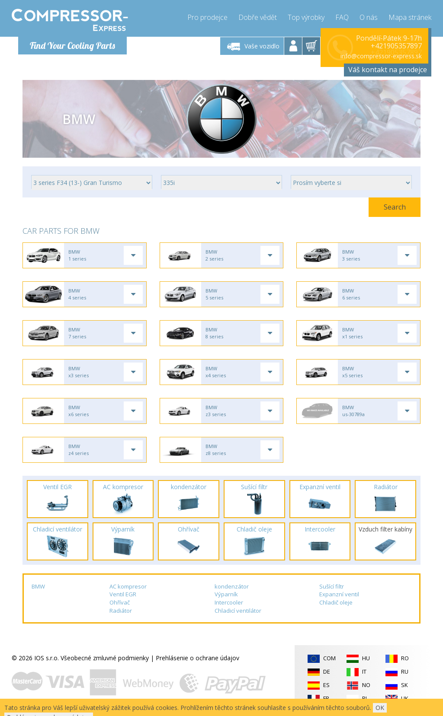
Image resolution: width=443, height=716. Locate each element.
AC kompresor (128, 586)
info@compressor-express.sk (381, 56)
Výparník (226, 594)
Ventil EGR (122, 594)
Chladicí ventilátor (238, 610)
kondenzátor (232, 586)
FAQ (342, 17)
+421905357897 (396, 46)
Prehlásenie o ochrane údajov (197, 658)
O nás (369, 17)
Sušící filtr (331, 586)
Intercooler (229, 602)
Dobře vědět (257, 17)
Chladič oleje (336, 602)
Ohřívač (119, 602)
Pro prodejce (207, 17)
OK (380, 707)
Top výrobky (306, 17)
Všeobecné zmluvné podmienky (105, 658)
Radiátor (120, 610)
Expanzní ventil (339, 594)
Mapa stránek (409, 17)
